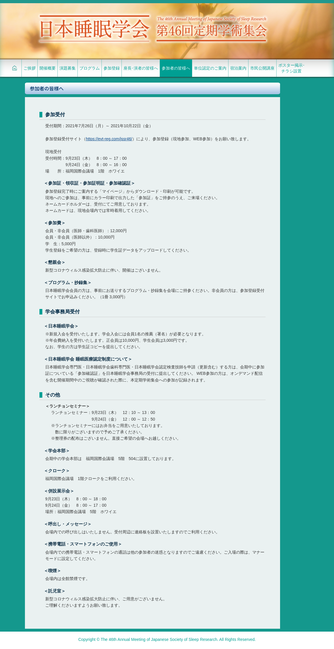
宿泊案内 (238, 68)
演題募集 (67, 68)
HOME (14, 68)
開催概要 (47, 68)
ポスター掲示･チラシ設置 (291, 68)
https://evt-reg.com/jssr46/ (109, 139)
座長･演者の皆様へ (141, 68)
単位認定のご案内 (210, 68)
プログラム (89, 68)
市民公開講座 (262, 68)
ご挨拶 (29, 68)
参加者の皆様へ (176, 68)
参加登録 (112, 68)
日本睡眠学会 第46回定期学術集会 (152, 27)
